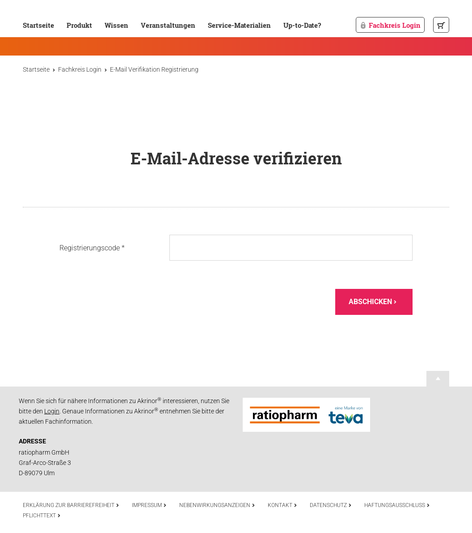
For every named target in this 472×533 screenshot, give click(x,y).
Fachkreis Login (390, 25)
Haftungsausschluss (397, 505)
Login (51, 411)
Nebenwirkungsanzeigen (217, 505)
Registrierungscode (92, 248)
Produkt (79, 25)
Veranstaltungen (168, 25)
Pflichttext (42, 515)
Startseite (38, 25)
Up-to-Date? (302, 25)
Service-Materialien (239, 25)
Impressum (149, 505)
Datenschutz (331, 505)
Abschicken (373, 301)
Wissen (116, 25)
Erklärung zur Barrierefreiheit (71, 505)
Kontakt (282, 505)
